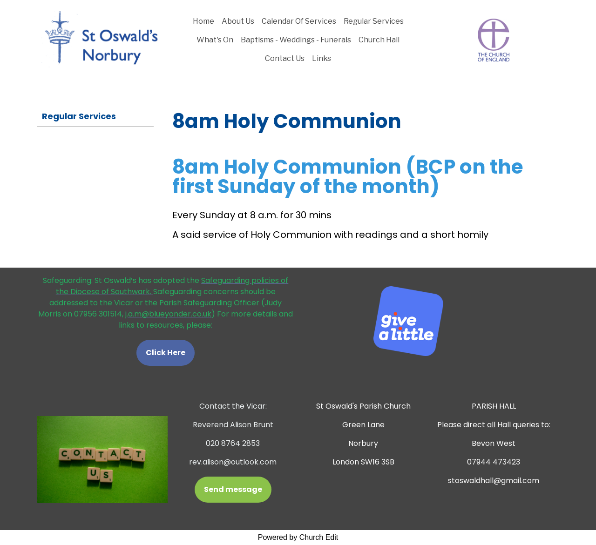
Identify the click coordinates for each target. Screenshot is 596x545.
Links (321, 58)
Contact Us (285, 58)
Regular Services (374, 21)
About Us (238, 21)
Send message (233, 489)
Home (203, 21)
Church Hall (379, 39)
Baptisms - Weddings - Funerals (296, 39)
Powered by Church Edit (298, 537)
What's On (214, 39)
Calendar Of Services (299, 21)
